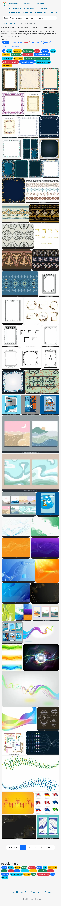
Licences (19, 892)
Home (4, 23)
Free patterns (40, 12)
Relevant (47, 42)
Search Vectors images (13, 18)
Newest (26, 42)
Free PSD (53, 12)
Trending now (16, 42)
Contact (48, 892)
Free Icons (44, 8)
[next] (50, 847)
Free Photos (27, 4)
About (40, 892)
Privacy (34, 892)
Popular (5, 46)
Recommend (36, 42)
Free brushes (14, 12)
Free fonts (40, 4)
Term (27, 892)
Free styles (27, 12)
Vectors (12, 23)
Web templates (30, 8)
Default (5, 42)
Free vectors (14, 4)
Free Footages (15, 8)
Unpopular (15, 46)
